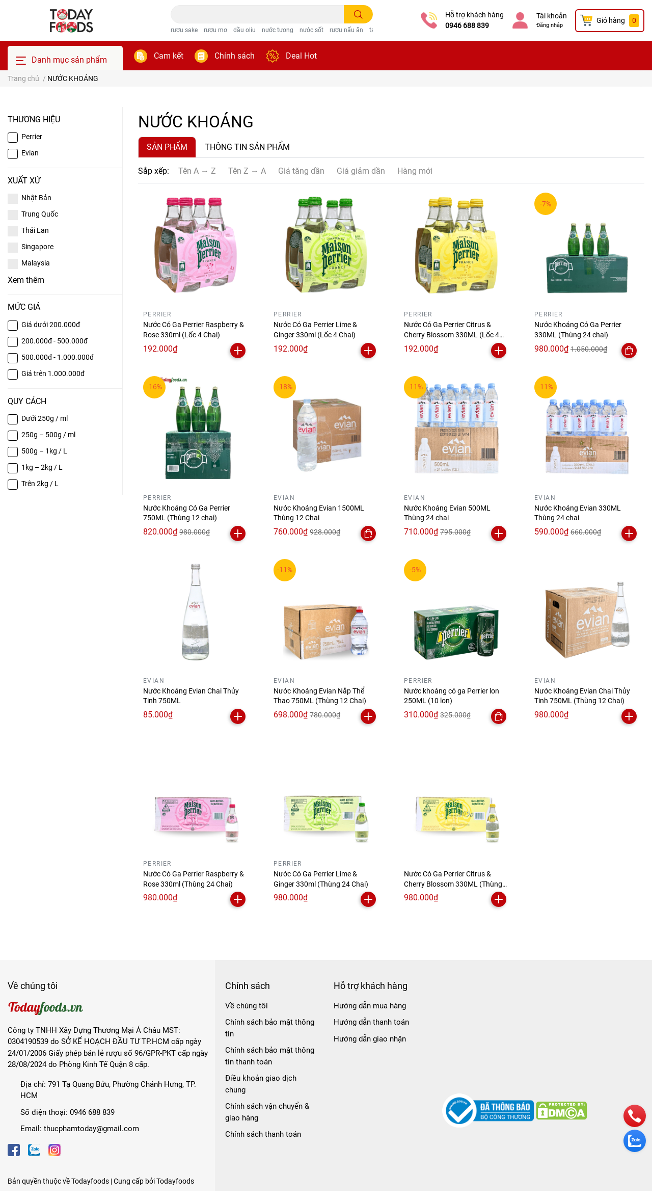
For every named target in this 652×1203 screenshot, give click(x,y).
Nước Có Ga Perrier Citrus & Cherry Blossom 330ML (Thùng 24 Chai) (453, 884)
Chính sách (234, 56)
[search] (358, 14)
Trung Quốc (39, 214)
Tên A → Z (197, 171)
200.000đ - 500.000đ (54, 341)
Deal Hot (301, 56)
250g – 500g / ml (48, 435)
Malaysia (35, 263)
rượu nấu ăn (346, 30)
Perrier (31, 136)
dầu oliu (244, 30)
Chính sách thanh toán (263, 1134)
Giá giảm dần (361, 171)
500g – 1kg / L (44, 451)
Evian (30, 153)
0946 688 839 (467, 25)
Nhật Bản (36, 198)
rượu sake (184, 30)
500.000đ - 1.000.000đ (57, 357)
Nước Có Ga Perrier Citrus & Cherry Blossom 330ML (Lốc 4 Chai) (451, 334)
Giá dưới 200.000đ (50, 324)
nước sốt (311, 30)
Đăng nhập (549, 25)
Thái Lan (35, 230)
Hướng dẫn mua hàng (370, 1005)
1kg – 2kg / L (42, 467)
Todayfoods (175, 1181)
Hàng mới (414, 171)
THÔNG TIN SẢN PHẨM (247, 147)
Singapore (37, 247)
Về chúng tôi (246, 1005)
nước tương (277, 30)
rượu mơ (215, 30)
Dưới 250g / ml (44, 418)
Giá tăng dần (301, 171)
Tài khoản (551, 16)
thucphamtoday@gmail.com (91, 1128)
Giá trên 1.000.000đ (53, 373)
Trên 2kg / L (40, 483)
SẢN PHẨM (167, 147)
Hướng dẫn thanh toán (371, 1022)
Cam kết (168, 56)
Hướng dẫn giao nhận (370, 1039)
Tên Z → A (247, 171)
